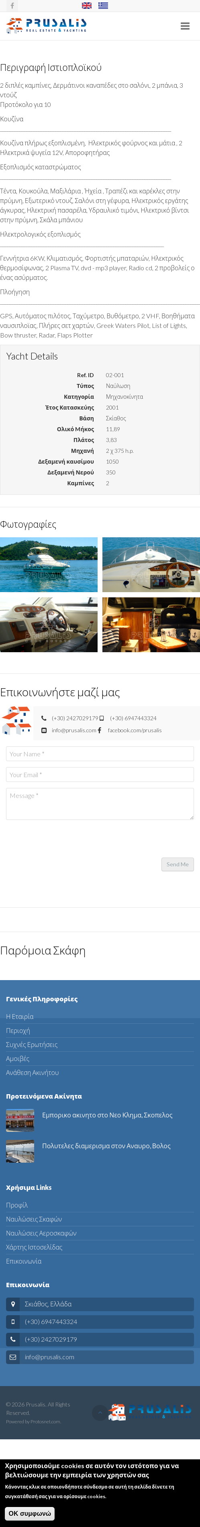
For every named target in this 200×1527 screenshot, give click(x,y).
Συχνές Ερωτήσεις (31, 1044)
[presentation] (67, 841)
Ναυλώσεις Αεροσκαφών (41, 1233)
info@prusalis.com (49, 1356)
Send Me (178, 864)
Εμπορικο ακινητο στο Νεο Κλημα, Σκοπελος (107, 1115)
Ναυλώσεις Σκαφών (34, 1219)
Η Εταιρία (20, 1016)
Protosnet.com (45, 1422)
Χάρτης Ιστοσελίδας (34, 1247)
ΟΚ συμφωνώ (29, 1514)
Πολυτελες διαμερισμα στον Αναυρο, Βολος (106, 1145)
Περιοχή (18, 1030)
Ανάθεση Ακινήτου (32, 1072)
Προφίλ (17, 1205)
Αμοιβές (17, 1058)
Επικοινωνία (23, 1261)
